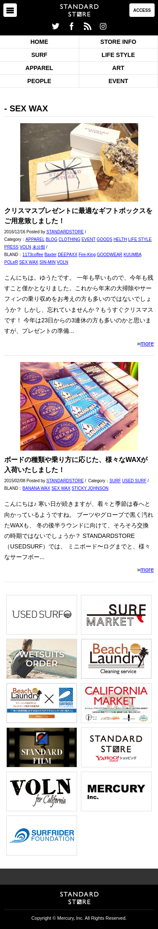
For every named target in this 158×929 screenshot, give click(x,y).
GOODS (104, 239)
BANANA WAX (36, 488)
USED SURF (134, 480)
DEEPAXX (68, 254)
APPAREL (39, 68)
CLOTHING (69, 239)
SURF (39, 54)
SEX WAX (28, 262)
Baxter (50, 254)
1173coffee (32, 254)
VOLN (25, 247)
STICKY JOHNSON (90, 488)
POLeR (11, 262)
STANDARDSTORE (65, 232)
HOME (39, 41)
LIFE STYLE (118, 54)
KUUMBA (132, 254)
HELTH (120, 239)
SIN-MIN (48, 262)
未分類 (38, 247)
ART (118, 68)
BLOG (51, 239)
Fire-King (87, 254)
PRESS (11, 247)
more (147, 343)
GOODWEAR (110, 254)
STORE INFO (118, 41)
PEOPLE (39, 81)
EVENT (118, 81)
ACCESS (142, 10)
